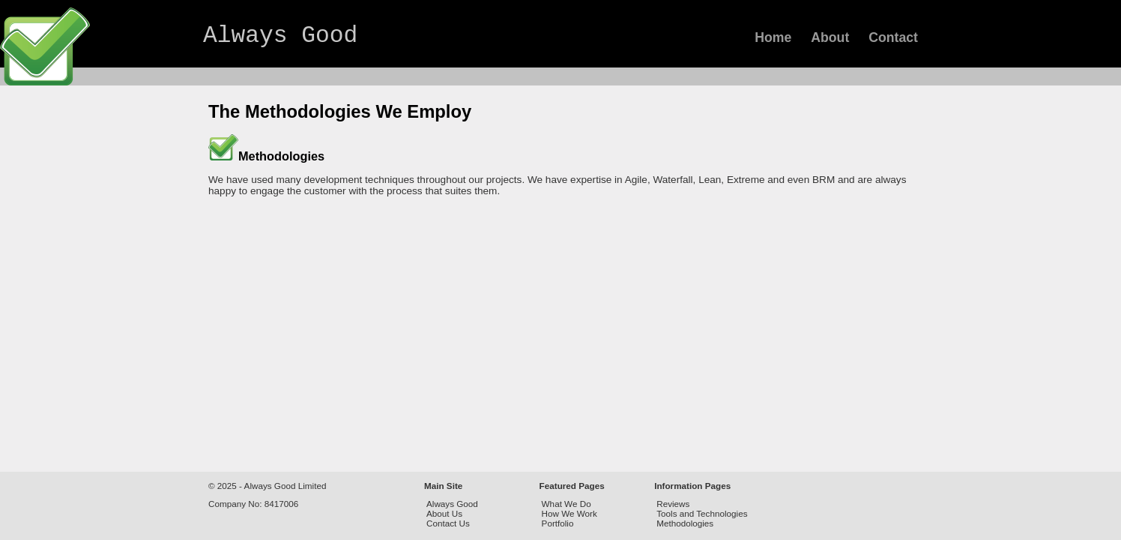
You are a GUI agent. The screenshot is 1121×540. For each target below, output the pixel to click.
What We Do (566, 503)
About (830, 37)
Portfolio (558, 523)
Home (773, 37)
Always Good (280, 35)
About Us (444, 513)
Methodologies (684, 523)
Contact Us (448, 523)
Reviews (672, 503)
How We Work (569, 513)
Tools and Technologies (701, 513)
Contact (893, 37)
